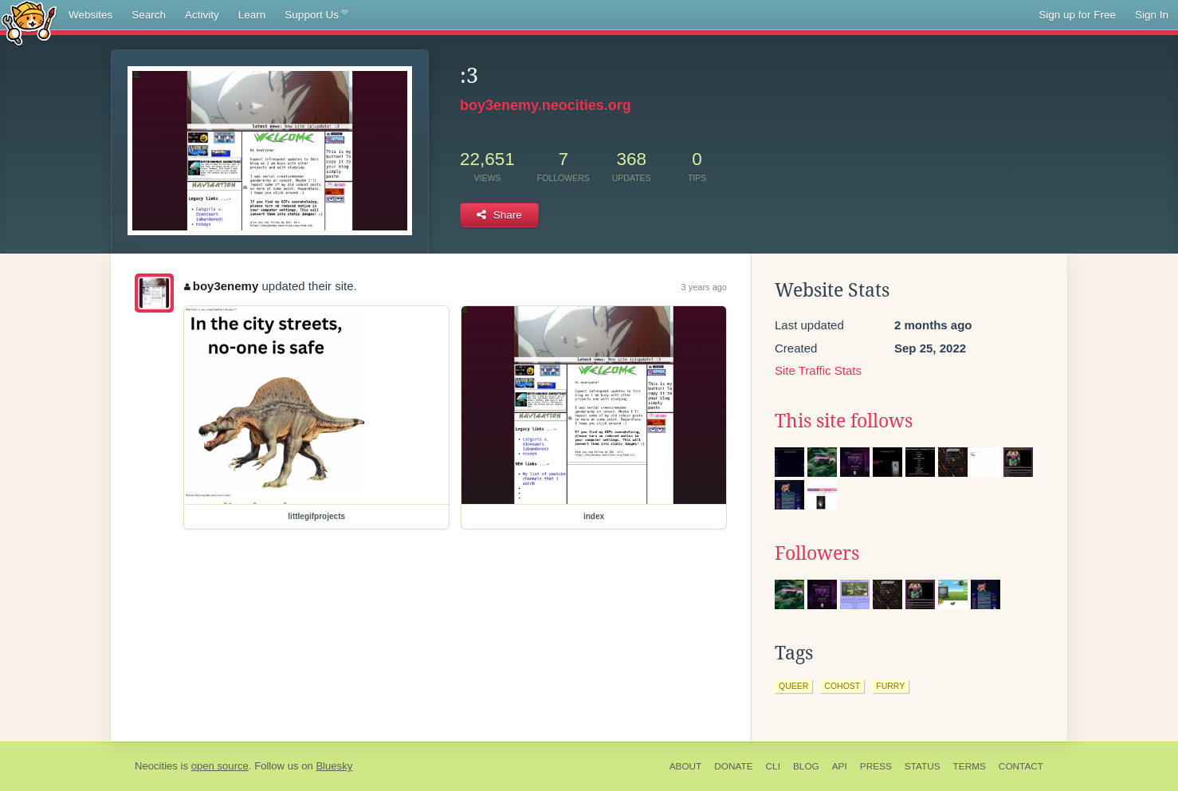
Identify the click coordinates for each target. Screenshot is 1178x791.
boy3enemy (221, 286)
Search (149, 15)
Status (922, 766)
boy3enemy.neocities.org (545, 105)
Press (876, 766)
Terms (969, 766)
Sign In (1151, 15)
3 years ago (704, 287)
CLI (773, 766)
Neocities (156, 766)
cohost (842, 686)
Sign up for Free (1077, 15)
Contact (1021, 766)
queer (793, 686)
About (685, 766)
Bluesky (334, 766)
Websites (90, 15)
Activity (202, 15)
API (839, 766)
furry (890, 686)
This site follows (844, 421)
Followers (817, 553)
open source (220, 766)
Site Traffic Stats (818, 370)
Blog (806, 766)
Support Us (316, 15)
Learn (252, 15)
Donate (733, 766)
